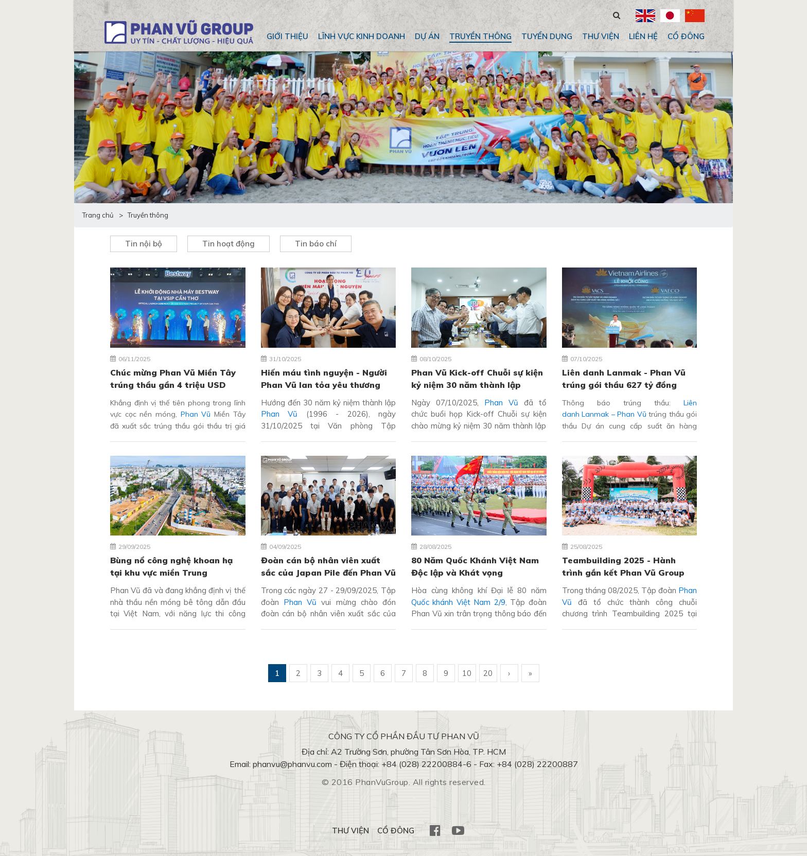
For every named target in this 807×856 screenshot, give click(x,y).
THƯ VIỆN (600, 36)
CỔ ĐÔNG (686, 36)
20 (488, 673)
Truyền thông (480, 36)
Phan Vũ (196, 414)
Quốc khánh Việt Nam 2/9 (458, 602)
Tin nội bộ (143, 243)
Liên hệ (643, 36)
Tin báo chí (316, 243)
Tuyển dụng (546, 36)
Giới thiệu (287, 36)
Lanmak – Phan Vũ (613, 414)
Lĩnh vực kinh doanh (361, 36)
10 (466, 673)
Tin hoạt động (228, 243)
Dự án (427, 36)
